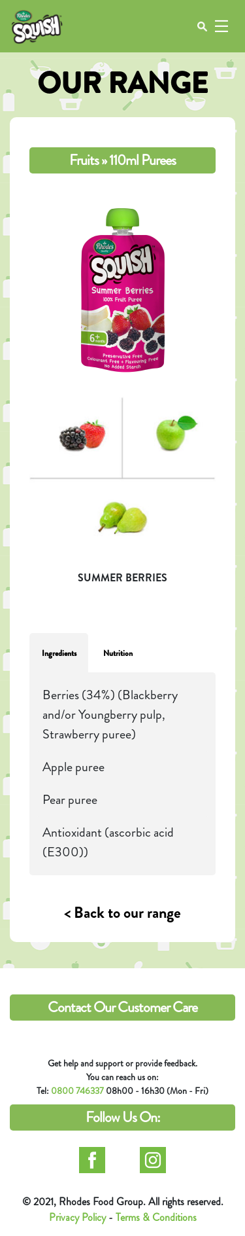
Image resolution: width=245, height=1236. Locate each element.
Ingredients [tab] (59, 653)
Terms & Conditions (156, 1217)
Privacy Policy (77, 1217)
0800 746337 (77, 1090)
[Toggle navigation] (221, 26)
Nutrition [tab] (118, 653)
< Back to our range (122, 912)
